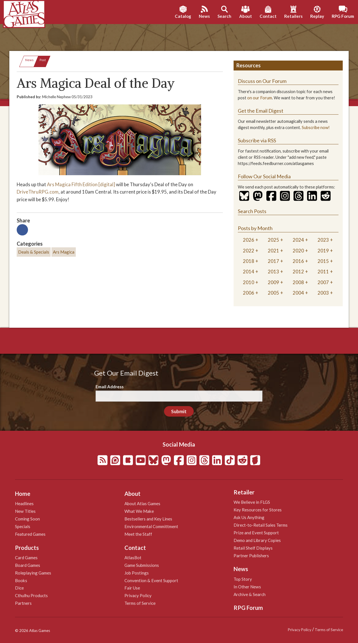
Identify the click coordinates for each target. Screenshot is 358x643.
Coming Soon (27, 518)
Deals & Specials (33, 251)
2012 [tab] (298, 272)
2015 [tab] (323, 261)
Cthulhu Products (31, 595)
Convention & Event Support (151, 580)
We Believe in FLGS (252, 502)
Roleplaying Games (33, 572)
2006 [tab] (248, 293)
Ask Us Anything (249, 517)
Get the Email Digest (260, 111)
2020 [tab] (298, 251)
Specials (22, 526)
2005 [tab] (273, 293)
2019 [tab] (323, 251)
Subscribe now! (316, 127)
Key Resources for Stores (258, 509)
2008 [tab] (298, 282)
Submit (179, 411)
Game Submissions (141, 565)
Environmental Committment (151, 526)
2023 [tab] (323, 240)
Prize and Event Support (256, 532)
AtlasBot (132, 557)
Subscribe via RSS (257, 140)
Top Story (243, 579)
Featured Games (30, 534)
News (29, 60)
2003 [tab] (323, 293)
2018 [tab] (248, 261)
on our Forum (259, 97)
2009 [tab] (273, 282)
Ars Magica (63, 251)
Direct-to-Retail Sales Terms (261, 525)
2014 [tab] (248, 272)
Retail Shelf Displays (253, 547)
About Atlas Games (142, 503)
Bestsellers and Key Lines (148, 518)
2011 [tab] (323, 272)
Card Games (26, 557)
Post (43, 60)
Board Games (27, 565)
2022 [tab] (248, 251)
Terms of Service (140, 603)
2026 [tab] (248, 240)
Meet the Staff (138, 534)
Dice (19, 587)
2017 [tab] (273, 261)
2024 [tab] (298, 240)
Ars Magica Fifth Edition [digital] (81, 184)
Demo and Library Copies (257, 540)
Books (21, 580)
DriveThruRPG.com (38, 192)
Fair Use (132, 587)
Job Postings (136, 572)
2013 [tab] (273, 272)
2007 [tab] (323, 282)
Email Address (110, 386)
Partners (23, 603)
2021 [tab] (273, 251)
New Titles (25, 511)
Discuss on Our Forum (262, 81)
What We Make (139, 511)
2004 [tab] (298, 293)
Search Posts (252, 211)
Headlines (24, 503)
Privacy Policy (138, 595)
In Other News (247, 586)
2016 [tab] (298, 261)
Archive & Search (250, 594)
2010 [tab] (248, 282)
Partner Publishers (251, 555)
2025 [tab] (273, 240)
